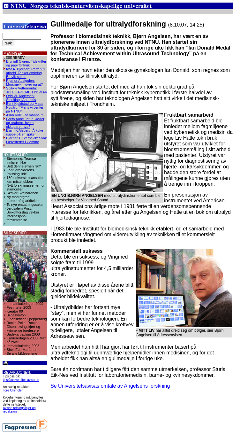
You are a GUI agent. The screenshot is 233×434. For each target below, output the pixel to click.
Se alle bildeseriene (22, 353)
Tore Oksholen (13, 390)
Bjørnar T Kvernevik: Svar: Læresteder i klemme (26, 140)
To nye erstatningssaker (25, 204)
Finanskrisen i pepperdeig (27, 319)
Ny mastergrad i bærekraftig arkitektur (23, 199)
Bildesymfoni (16, 315)
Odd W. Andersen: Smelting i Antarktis (21, 98)
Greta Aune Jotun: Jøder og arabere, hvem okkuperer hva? (25, 122)
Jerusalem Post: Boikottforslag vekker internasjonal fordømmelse (23, 214)
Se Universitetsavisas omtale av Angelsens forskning (110, 386)
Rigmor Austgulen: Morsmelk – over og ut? (24, 82)
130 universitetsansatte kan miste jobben (25, 179)
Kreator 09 (15, 311)
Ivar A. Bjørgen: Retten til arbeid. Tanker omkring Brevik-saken (25, 73)
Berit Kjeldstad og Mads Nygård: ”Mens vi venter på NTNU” (24, 107)
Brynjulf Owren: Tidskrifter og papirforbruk (26, 63)
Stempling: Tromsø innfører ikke (21, 160)
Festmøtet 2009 (19, 307)
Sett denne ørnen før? (24, 166)
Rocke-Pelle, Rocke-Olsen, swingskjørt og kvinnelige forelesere (23, 326)
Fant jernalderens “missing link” (20, 172)
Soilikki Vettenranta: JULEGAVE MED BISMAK (26, 90)
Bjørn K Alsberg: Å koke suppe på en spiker (24, 132)
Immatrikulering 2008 (23, 346)
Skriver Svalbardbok (22, 193)
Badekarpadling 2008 (23, 334)
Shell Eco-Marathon (22, 350)
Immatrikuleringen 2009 (25, 304)
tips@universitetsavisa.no (21, 380)
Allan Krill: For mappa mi (25, 115)
